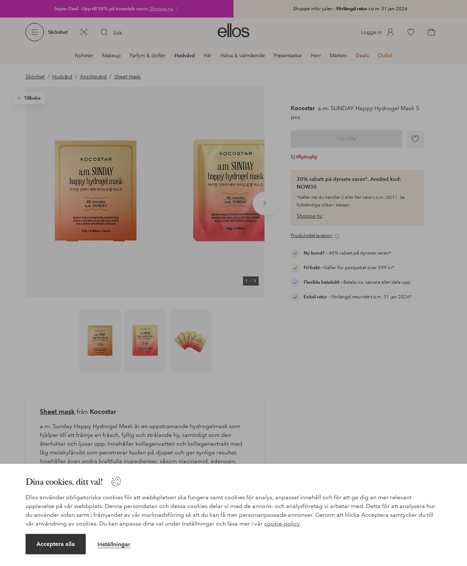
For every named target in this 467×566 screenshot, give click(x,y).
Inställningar (113, 544)
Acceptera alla (55, 543)
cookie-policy (282, 523)
